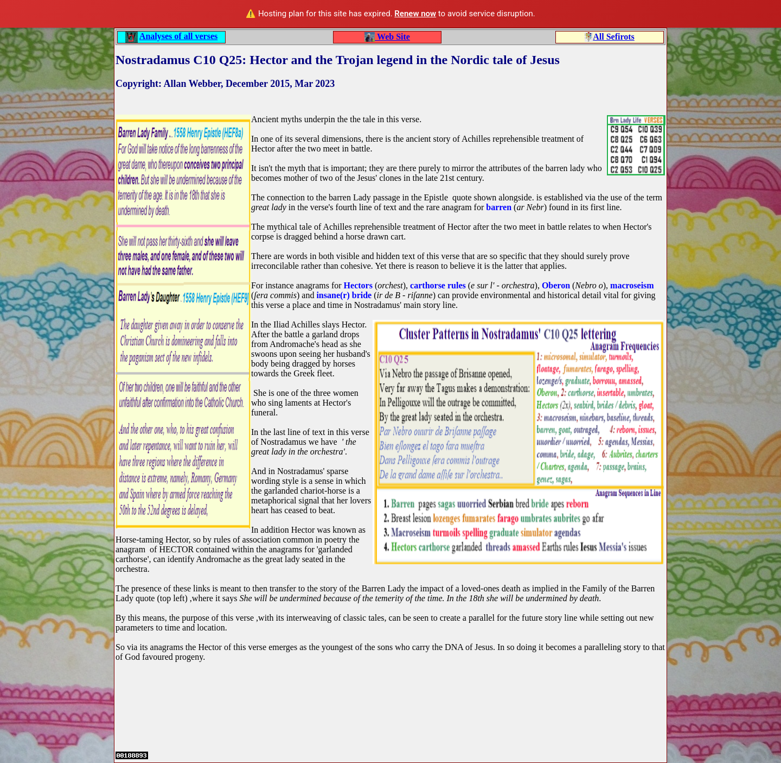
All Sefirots (614, 36)
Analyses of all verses (178, 36)
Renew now (415, 13)
